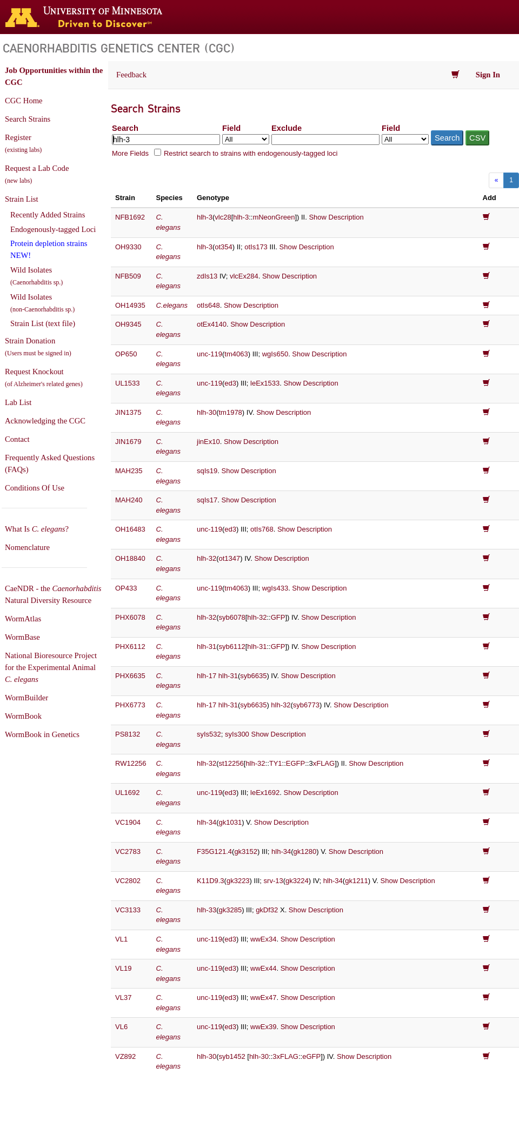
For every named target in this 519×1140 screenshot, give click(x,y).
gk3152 (245, 851)
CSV (477, 138)
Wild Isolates (36, 276)
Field (231, 128)
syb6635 (253, 676)
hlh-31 (206, 646)
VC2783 (128, 851)
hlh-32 (206, 558)
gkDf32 (267, 910)
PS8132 (127, 734)
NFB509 (128, 276)
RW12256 (131, 763)
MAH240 (129, 500)
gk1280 (305, 851)
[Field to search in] (245, 139)
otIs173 (256, 247)
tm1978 (230, 412)
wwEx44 (263, 968)
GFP (278, 617)
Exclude (286, 128)
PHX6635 (130, 676)
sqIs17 (207, 500)
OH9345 (128, 324)
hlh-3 (204, 217)
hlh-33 (206, 910)
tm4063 (236, 354)
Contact (17, 439)
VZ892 (125, 1056)
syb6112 (231, 646)
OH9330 (128, 247)
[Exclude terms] (325, 139)
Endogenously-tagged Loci (53, 229)
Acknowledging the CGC (45, 420)
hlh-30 (206, 412)
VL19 (123, 968)
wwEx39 (263, 1027)
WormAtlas (23, 618)
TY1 (275, 763)
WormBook (23, 716)
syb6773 (306, 705)
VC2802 (128, 881)
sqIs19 (207, 471)
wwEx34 (263, 939)
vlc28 (223, 217)
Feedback (131, 74)
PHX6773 (130, 705)
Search (125, 128)
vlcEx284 (244, 276)
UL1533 (127, 383)
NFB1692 (130, 217)
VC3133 (128, 910)
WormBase (22, 637)
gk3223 (238, 881)
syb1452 (231, 1056)
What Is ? (37, 529)
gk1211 (356, 881)
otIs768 (262, 529)
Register (23, 143)
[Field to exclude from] (405, 139)
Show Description (336, 217)
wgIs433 (275, 588)
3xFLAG (285, 1056)
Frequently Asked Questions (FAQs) (50, 463)
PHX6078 (130, 617)
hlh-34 (206, 822)
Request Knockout (44, 377)
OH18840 (130, 558)
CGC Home (24, 100)
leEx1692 (265, 792)
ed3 (230, 383)
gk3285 (230, 910)
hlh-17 (206, 676)
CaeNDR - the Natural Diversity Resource (53, 594)
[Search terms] (166, 139)
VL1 (121, 939)
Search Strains (27, 119)
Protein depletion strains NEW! (48, 249)
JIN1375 (128, 412)
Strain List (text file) (42, 323)
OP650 (126, 354)
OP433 (126, 588)
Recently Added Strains (47, 214)
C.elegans (172, 305)
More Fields (130, 153)
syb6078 (231, 617)
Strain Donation (38, 346)
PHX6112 (130, 646)
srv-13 (273, 881)
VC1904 (128, 822)
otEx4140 (212, 324)
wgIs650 (275, 354)
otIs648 (208, 305)
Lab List (18, 402)
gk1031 (230, 822)
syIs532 (209, 734)
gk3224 (297, 881)
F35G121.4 (214, 851)
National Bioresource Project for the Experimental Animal (51, 667)
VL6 (121, 1027)
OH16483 (130, 529)
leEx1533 (265, 383)
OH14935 (130, 305)
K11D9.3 (210, 881)
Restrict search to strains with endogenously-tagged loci (251, 153)
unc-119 (209, 354)
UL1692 (127, 792)
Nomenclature (27, 547)
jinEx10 (208, 442)
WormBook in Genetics (42, 734)
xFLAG (324, 763)
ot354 (223, 247)
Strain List (21, 199)
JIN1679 (128, 442)
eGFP (311, 1056)
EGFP (295, 763)
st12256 (230, 763)
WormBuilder (26, 697)
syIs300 (237, 734)
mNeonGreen (273, 217)
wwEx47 (263, 997)
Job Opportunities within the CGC (54, 76)
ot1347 (229, 558)
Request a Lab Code (37, 174)
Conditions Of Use (34, 487)
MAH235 (129, 471)
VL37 (123, 997)
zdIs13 (207, 276)
